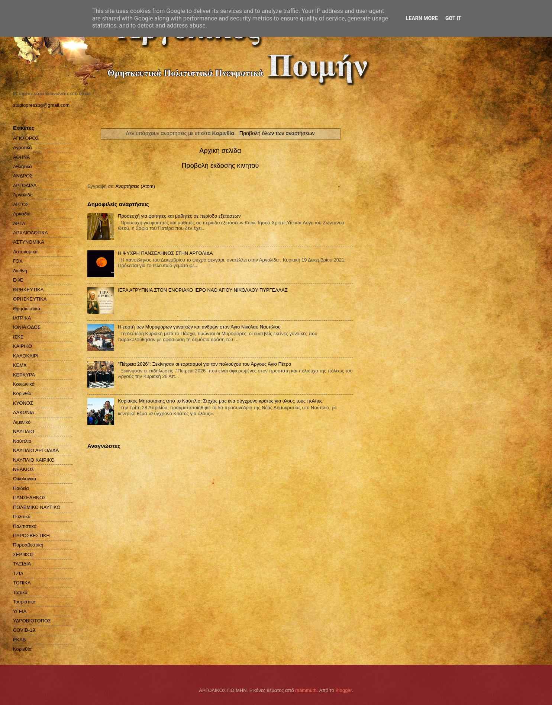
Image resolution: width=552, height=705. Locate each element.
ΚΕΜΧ (20, 365)
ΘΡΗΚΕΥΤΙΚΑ (28, 289)
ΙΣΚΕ (18, 337)
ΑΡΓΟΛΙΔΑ (24, 185)
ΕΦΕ (18, 280)
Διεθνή (20, 270)
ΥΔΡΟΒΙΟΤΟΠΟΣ (32, 621)
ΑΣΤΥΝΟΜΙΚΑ (28, 242)
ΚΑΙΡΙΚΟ (22, 346)
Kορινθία (22, 649)
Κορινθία (22, 393)
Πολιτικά (21, 516)
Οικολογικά (24, 478)
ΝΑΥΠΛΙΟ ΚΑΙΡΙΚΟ (34, 460)
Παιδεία (21, 488)
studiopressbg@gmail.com (41, 105)
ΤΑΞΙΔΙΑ (22, 564)
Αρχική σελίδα (220, 150)
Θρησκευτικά (26, 308)
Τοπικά (20, 592)
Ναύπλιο (22, 441)
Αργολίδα (23, 195)
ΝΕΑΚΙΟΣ (23, 469)
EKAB (19, 639)
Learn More (422, 18)
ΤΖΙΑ (18, 573)
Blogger (343, 690)
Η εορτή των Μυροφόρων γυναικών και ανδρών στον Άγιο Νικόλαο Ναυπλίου (199, 327)
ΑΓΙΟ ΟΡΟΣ (26, 138)
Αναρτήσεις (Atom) (135, 186)
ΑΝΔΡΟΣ (23, 176)
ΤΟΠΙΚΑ (22, 583)
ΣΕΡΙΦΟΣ (23, 554)
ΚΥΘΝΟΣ (23, 403)
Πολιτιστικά (24, 526)
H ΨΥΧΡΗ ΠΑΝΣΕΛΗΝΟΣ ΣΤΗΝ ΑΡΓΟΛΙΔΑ (165, 253)
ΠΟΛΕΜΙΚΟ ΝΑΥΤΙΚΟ (37, 507)
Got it (453, 18)
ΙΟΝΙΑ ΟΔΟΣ (27, 327)
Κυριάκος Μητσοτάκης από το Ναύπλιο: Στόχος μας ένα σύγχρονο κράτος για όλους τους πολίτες (220, 401)
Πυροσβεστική (28, 545)
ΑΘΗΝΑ (21, 157)
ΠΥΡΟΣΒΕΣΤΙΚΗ (31, 535)
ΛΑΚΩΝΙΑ (23, 412)
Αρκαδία (21, 214)
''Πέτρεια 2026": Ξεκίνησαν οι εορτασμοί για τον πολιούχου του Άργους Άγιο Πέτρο (204, 364)
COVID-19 (24, 630)
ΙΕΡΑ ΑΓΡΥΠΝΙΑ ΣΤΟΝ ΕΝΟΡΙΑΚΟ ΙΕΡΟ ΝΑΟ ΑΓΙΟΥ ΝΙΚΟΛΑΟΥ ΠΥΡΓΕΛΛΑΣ (203, 290)
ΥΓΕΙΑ (19, 611)
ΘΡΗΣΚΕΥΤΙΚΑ (29, 299)
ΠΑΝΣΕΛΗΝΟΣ (29, 497)
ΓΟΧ (18, 261)
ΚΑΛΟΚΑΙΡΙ (25, 356)
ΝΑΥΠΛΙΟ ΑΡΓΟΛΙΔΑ (36, 450)
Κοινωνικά (24, 384)
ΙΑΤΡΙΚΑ (22, 318)
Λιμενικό (21, 422)
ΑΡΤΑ (19, 223)
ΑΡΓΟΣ (21, 204)
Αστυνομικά (25, 251)
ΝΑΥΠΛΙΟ (23, 431)
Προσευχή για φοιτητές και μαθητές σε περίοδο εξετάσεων (179, 216)
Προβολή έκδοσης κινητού (220, 165)
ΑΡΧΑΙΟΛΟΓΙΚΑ (30, 232)
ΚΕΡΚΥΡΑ (24, 375)
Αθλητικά (22, 166)
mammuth (305, 690)
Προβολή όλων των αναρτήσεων (277, 133)
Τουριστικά (24, 602)
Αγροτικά (22, 147)
